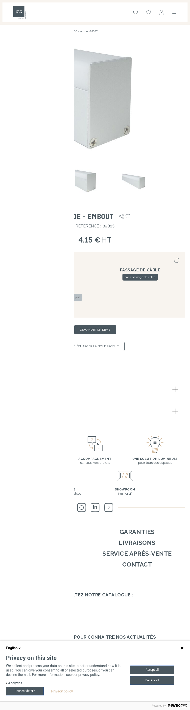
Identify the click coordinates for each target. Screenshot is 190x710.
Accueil (9, 31)
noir (68, 277)
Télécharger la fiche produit (95, 346)
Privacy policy (62, 691)
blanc (54, 277)
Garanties (137, 531)
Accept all (152, 669)
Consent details (25, 691)
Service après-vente (137, 553)
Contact (137, 564)
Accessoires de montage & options (41, 31)
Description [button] (24, 389)
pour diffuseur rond (50, 306)
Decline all (152, 680)
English (14, 648)
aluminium (36, 277)
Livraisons (137, 542)
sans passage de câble (140, 277)
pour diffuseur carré (33, 297)
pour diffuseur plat (67, 297)
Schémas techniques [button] (35, 411)
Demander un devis (95, 329)
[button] (95, 99)
